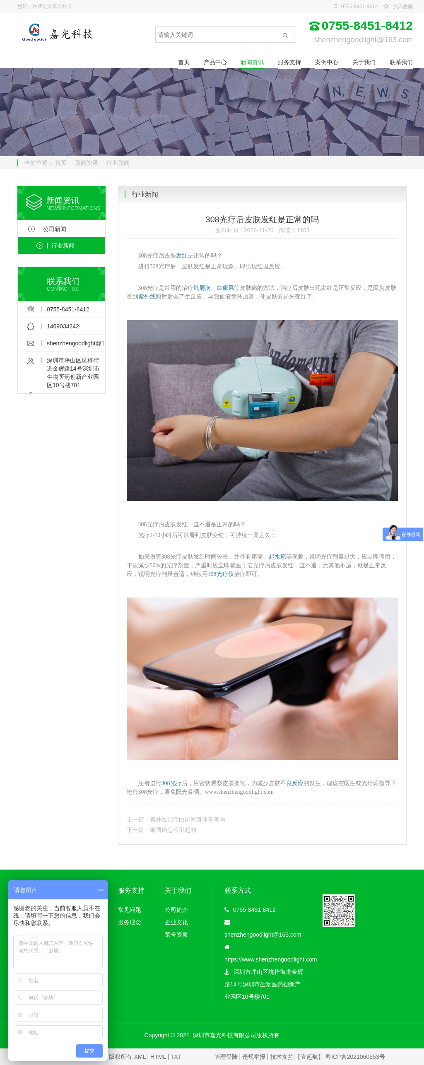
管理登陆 (226, 1056)
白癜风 (225, 288)
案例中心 (326, 62)
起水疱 (277, 557)
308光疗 (171, 783)
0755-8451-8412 (359, 7)
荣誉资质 (176, 934)
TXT (176, 1056)
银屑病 (202, 288)
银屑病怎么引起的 (173, 829)
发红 (182, 256)
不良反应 (292, 783)
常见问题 (129, 909)
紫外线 (147, 297)
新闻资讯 (252, 62)
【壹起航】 (309, 1056)
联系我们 (401, 62)
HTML (158, 1056)
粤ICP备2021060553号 (355, 1056)
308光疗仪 (221, 574)
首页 (184, 62)
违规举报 (253, 1056)
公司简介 (176, 909)
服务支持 (289, 62)
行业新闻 (118, 162)
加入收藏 (403, 7)
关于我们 (364, 62)
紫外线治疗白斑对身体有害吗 (187, 819)
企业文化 (176, 922)
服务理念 (129, 922)
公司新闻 (47, 229)
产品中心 (215, 62)
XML (139, 1056)
